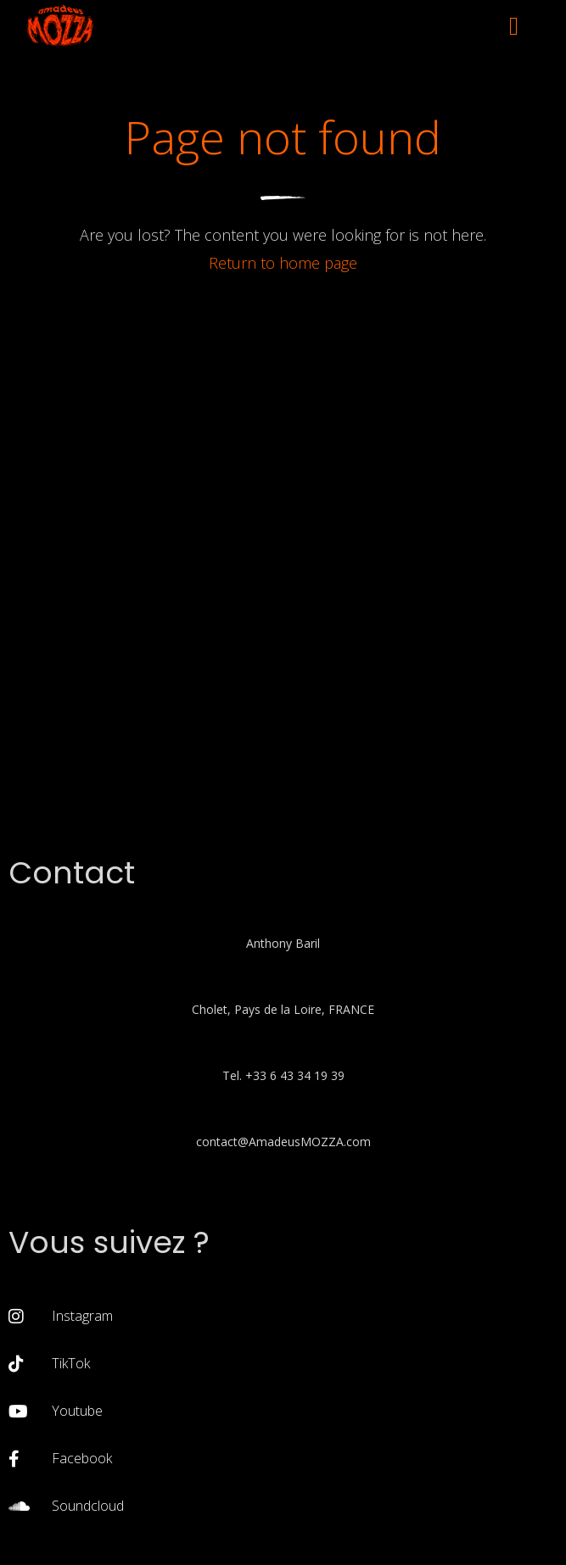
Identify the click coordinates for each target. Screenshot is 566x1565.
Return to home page (283, 263)
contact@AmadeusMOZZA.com (283, 1141)
